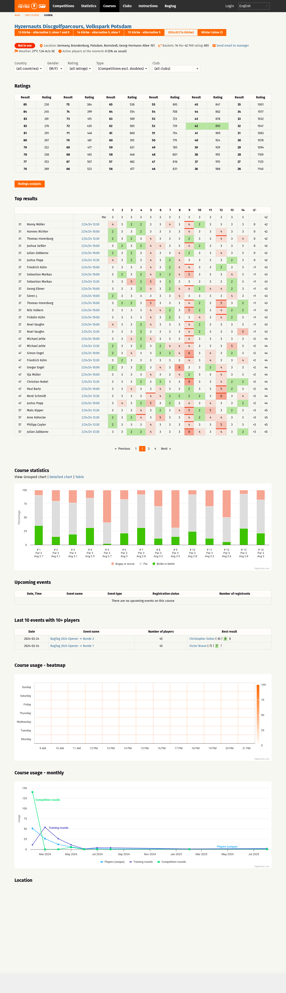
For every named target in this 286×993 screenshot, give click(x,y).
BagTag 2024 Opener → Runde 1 (72, 646)
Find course (32, 15)
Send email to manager (233, 45)
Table (79, 477)
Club (176, 66)
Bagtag (170, 6)
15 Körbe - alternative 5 (144, 32)
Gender (55, 66)
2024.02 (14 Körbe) (181, 32)
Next (164, 449)
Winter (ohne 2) (212, 32)
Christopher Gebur (202, 639)
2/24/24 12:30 (90, 224)
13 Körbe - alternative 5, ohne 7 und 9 (43, 32)
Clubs (127, 6)
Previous (124, 449)
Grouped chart (35, 477)
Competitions (63, 6)
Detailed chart (60, 477)
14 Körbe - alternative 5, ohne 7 (98, 32)
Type (122, 66)
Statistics (88, 6)
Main (17, 15)
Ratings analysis (29, 184)
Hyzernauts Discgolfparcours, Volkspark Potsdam (73, 26)
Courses (109, 6)
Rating (80, 66)
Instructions (148, 6)
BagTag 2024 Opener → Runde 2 (72, 639)
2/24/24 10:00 (90, 231)
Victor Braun (198, 646)
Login (229, 6)
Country (29, 66)
